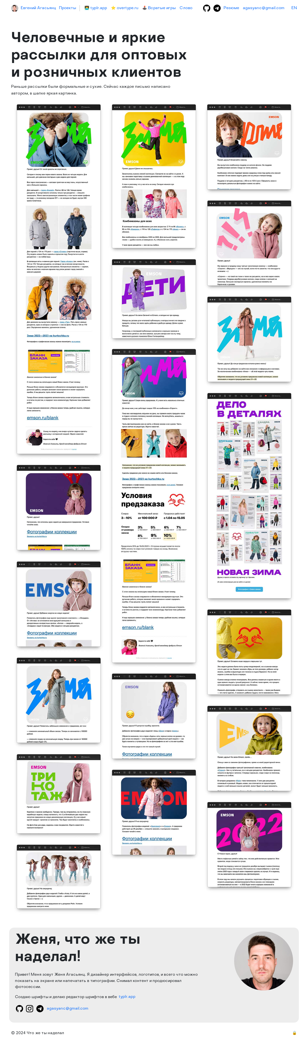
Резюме (231, 8)
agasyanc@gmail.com (263, 8)
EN (294, 8)
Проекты (67, 8)
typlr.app (127, 997)
